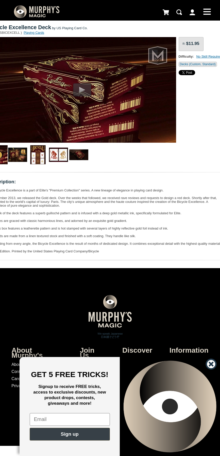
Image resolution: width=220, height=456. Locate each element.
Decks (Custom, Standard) (198, 64)
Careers (18, 379)
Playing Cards (34, 33)
